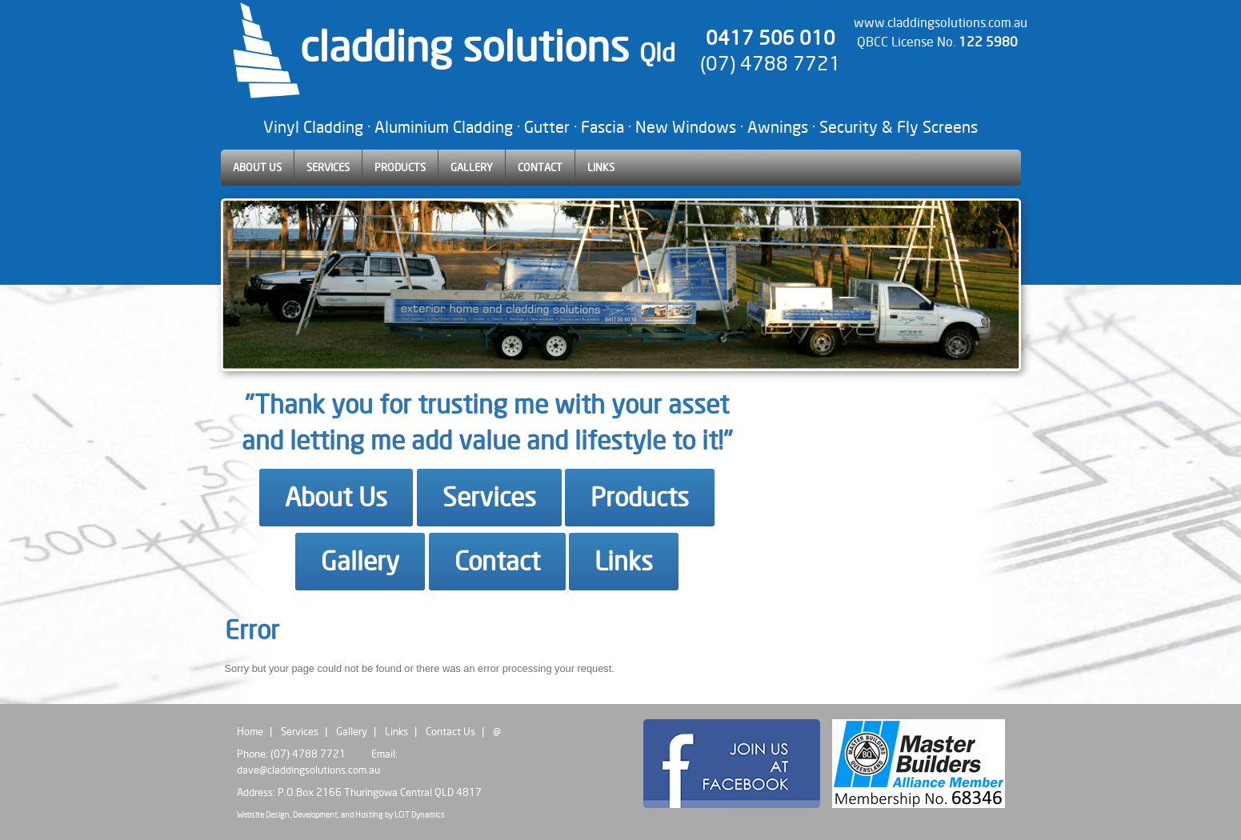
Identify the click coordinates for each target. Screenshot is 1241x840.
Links (623, 561)
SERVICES (328, 167)
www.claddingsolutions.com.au (940, 22)
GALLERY (471, 167)
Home (250, 731)
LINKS (600, 167)
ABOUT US (257, 167)
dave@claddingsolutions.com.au (308, 769)
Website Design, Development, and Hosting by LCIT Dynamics (341, 814)
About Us (336, 497)
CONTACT (540, 167)
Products (639, 497)
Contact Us (450, 731)
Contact (497, 561)
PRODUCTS (400, 167)
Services (489, 497)
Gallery (360, 561)
